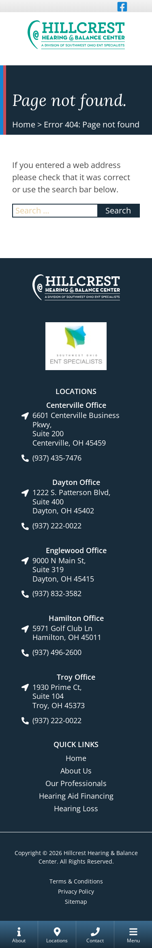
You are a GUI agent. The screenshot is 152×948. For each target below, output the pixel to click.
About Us (76, 771)
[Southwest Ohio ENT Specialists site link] (76, 345)
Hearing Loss (76, 808)
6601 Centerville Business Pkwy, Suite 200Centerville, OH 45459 (76, 429)
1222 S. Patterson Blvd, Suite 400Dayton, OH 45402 (71, 501)
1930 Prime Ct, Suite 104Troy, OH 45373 (58, 696)
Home (23, 124)
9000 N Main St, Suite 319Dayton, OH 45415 (63, 570)
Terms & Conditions (76, 881)
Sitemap (76, 901)
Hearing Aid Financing (76, 796)
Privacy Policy (76, 891)
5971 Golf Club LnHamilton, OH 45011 (66, 633)
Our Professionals (76, 783)
